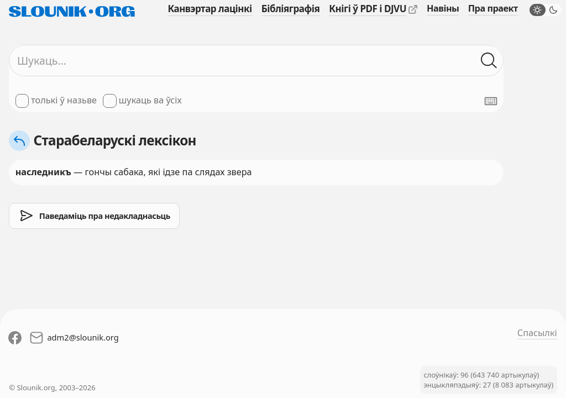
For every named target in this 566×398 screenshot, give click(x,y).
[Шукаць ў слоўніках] (489, 60)
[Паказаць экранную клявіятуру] (490, 101)
